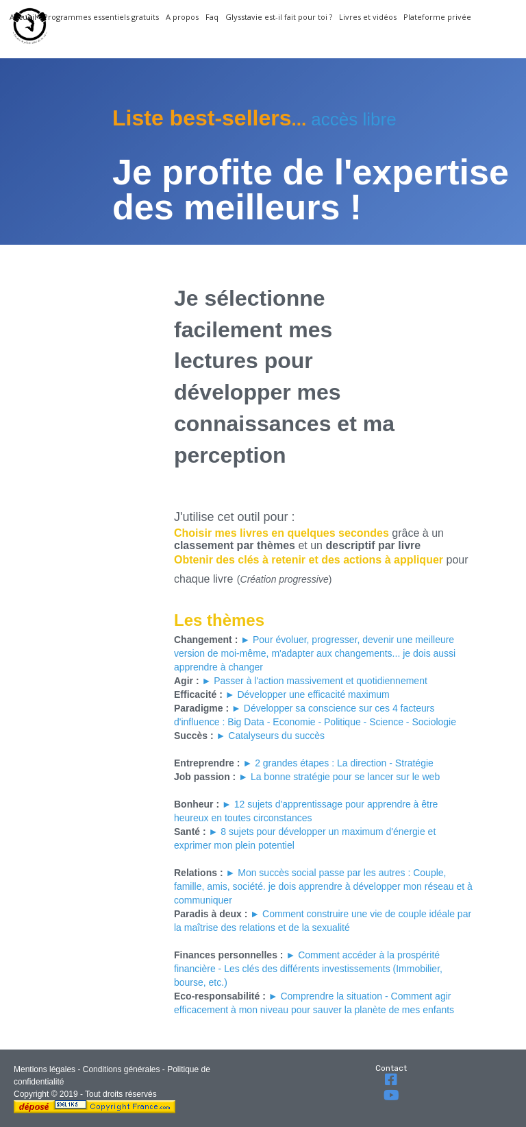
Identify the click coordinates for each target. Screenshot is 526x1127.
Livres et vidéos (368, 17)
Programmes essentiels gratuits (101, 17)
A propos (182, 17)
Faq (211, 17)
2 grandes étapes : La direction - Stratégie (344, 763)
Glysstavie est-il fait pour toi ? (278, 17)
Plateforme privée (437, 17)
